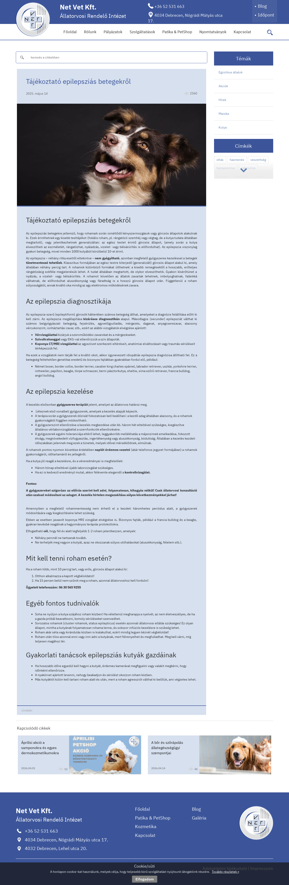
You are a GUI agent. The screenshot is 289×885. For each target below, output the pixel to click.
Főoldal (70, 31)
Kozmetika (145, 826)
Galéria (199, 818)
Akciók (223, 86)
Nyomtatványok (212, 31)
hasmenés (237, 160)
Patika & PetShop (177, 31)
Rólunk (90, 31)
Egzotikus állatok (230, 72)
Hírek (222, 100)
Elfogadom (144, 879)
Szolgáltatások (142, 31)
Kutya (223, 127)
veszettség (258, 160)
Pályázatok (113, 31)
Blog (262, 6)
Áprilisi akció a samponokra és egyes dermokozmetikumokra (40, 747)
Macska (224, 114)
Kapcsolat (242, 31)
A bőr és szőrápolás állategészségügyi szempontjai (167, 747)
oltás (220, 160)
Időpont (266, 15)
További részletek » (225, 872)
